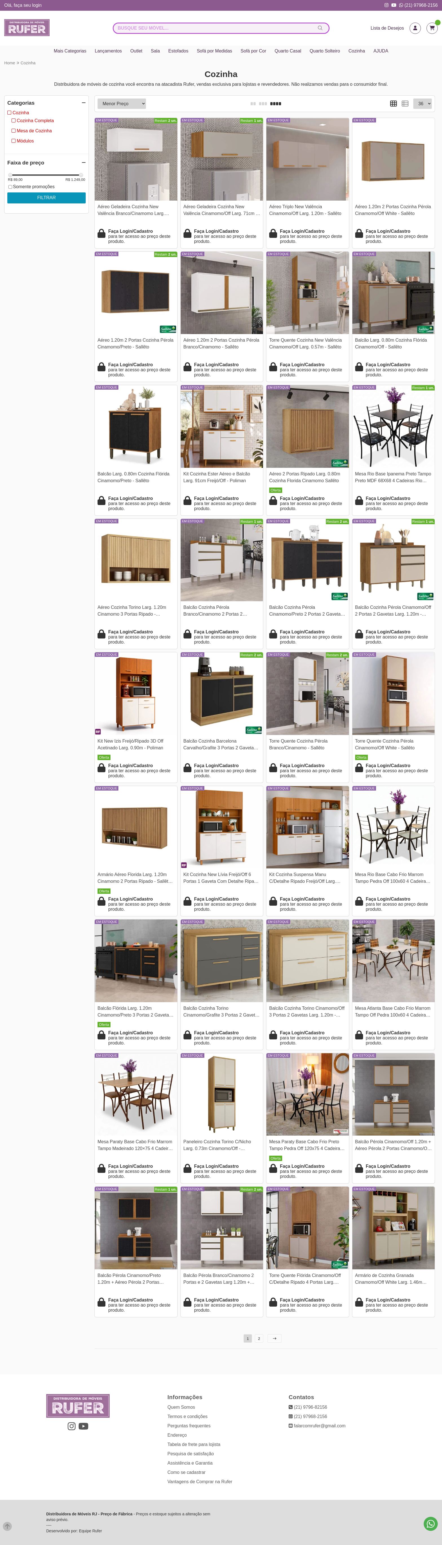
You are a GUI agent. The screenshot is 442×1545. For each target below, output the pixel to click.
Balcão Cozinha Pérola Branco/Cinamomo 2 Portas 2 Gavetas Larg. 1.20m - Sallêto (214, 611)
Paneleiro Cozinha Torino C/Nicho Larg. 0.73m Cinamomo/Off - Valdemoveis (217, 1146)
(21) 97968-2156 (418, 5)
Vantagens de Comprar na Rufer (199, 1481)
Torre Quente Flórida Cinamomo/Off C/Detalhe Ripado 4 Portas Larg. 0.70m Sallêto (305, 1279)
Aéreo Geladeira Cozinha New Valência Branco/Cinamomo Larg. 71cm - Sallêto (131, 211)
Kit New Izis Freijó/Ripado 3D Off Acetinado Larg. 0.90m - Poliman (130, 744)
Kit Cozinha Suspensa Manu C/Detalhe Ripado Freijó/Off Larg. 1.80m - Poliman (302, 878)
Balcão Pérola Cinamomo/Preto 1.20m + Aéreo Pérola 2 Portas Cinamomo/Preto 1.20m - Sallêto (130, 1279)
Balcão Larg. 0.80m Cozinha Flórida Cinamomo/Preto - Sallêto (133, 477)
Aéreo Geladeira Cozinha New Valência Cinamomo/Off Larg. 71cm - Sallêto (220, 211)
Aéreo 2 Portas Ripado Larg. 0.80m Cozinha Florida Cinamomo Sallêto (304, 477)
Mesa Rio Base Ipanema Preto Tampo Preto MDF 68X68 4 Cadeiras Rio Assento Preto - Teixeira (393, 478)
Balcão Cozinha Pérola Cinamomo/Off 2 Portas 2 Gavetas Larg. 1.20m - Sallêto (393, 611)
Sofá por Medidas (214, 51)
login (37, 5)
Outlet (136, 51)
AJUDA (381, 51)
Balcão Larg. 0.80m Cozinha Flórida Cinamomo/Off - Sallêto (391, 343)
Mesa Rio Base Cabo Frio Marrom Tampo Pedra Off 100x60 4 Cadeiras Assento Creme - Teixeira (391, 878)
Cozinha (356, 51)
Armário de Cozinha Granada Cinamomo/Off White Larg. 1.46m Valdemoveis (388, 1279)
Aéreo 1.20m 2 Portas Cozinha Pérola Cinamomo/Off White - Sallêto (393, 210)
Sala (155, 51)
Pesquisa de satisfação (190, 1453)
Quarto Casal (288, 51)
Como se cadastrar (186, 1472)
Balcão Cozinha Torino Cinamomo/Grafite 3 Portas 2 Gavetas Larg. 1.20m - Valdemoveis (222, 1012)
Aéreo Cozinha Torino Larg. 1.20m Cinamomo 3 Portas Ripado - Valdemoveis (132, 611)
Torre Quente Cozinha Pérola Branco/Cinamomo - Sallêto (298, 744)
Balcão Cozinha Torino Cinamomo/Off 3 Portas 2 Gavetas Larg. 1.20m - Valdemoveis (306, 1012)
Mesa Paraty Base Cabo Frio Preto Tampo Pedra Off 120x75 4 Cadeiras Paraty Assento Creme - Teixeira (305, 1146)
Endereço (177, 1435)
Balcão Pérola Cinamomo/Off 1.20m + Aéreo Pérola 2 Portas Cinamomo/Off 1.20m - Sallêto (393, 1146)
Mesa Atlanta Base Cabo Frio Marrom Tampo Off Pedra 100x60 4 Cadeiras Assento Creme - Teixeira (393, 1012)
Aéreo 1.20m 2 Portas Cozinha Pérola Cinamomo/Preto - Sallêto (135, 343)
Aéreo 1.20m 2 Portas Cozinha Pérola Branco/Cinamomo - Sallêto (221, 343)
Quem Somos (181, 1407)
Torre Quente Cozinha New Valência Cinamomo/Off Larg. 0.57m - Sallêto (305, 343)
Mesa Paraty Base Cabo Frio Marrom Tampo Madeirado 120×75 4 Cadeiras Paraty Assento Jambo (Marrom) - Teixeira (135, 1146)
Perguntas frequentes (189, 1425)
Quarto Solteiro (325, 51)
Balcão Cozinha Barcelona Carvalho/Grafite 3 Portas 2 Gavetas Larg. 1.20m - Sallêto (220, 745)
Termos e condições (187, 1416)
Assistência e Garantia (190, 1463)
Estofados (178, 51)
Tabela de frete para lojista (193, 1444)
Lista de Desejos (387, 28)
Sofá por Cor (253, 51)
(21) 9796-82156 (308, 1407)
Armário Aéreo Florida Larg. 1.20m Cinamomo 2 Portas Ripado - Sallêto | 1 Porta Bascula (135, 878)
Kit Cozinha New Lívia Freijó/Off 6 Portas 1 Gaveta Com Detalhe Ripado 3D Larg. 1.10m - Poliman (221, 878)
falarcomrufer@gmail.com (317, 1425)
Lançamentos (108, 51)
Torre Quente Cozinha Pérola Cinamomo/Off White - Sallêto (385, 744)
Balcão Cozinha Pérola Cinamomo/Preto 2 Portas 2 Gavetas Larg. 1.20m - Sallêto (306, 611)
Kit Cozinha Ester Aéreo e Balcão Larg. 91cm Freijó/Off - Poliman (217, 477)
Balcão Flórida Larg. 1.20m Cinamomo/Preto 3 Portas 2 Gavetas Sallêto (134, 1012)
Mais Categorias (70, 51)
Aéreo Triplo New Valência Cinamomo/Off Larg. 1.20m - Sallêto (305, 210)
